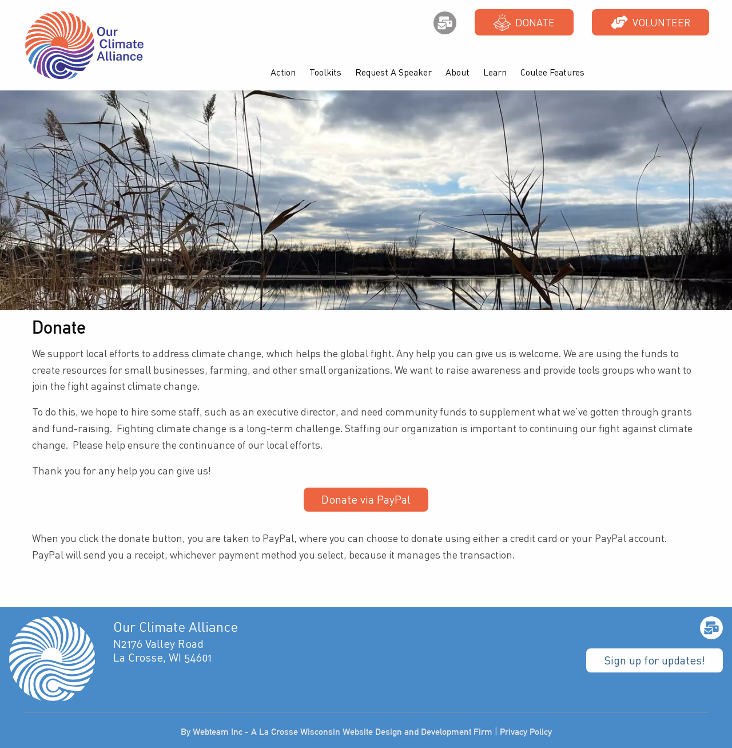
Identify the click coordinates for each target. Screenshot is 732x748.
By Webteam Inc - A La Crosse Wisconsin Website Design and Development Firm (336, 731)
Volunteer (650, 22)
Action (283, 72)
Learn (495, 72)
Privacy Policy (526, 731)
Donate (524, 22)
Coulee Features (552, 72)
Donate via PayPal (366, 499)
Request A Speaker (393, 72)
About (457, 72)
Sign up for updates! (654, 660)
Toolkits (325, 72)
